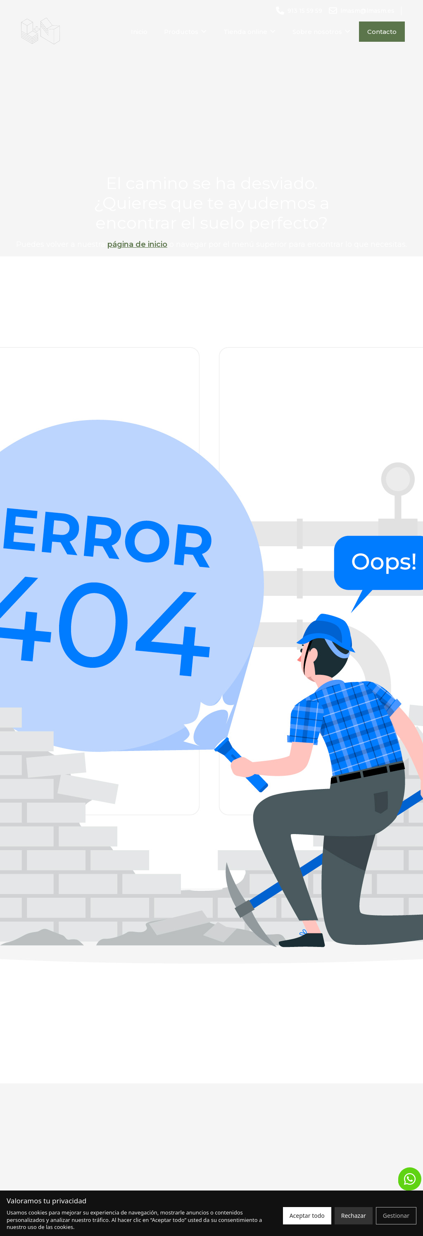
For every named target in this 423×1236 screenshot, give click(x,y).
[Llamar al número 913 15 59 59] (299, 11)
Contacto (382, 32)
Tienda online (249, 32)
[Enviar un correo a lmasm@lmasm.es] (361, 11)
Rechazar (353, 1215)
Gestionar (396, 1215)
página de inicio (137, 244)
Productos (185, 32)
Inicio (139, 32)
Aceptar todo (307, 1215)
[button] (409, 1179)
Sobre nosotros (321, 32)
